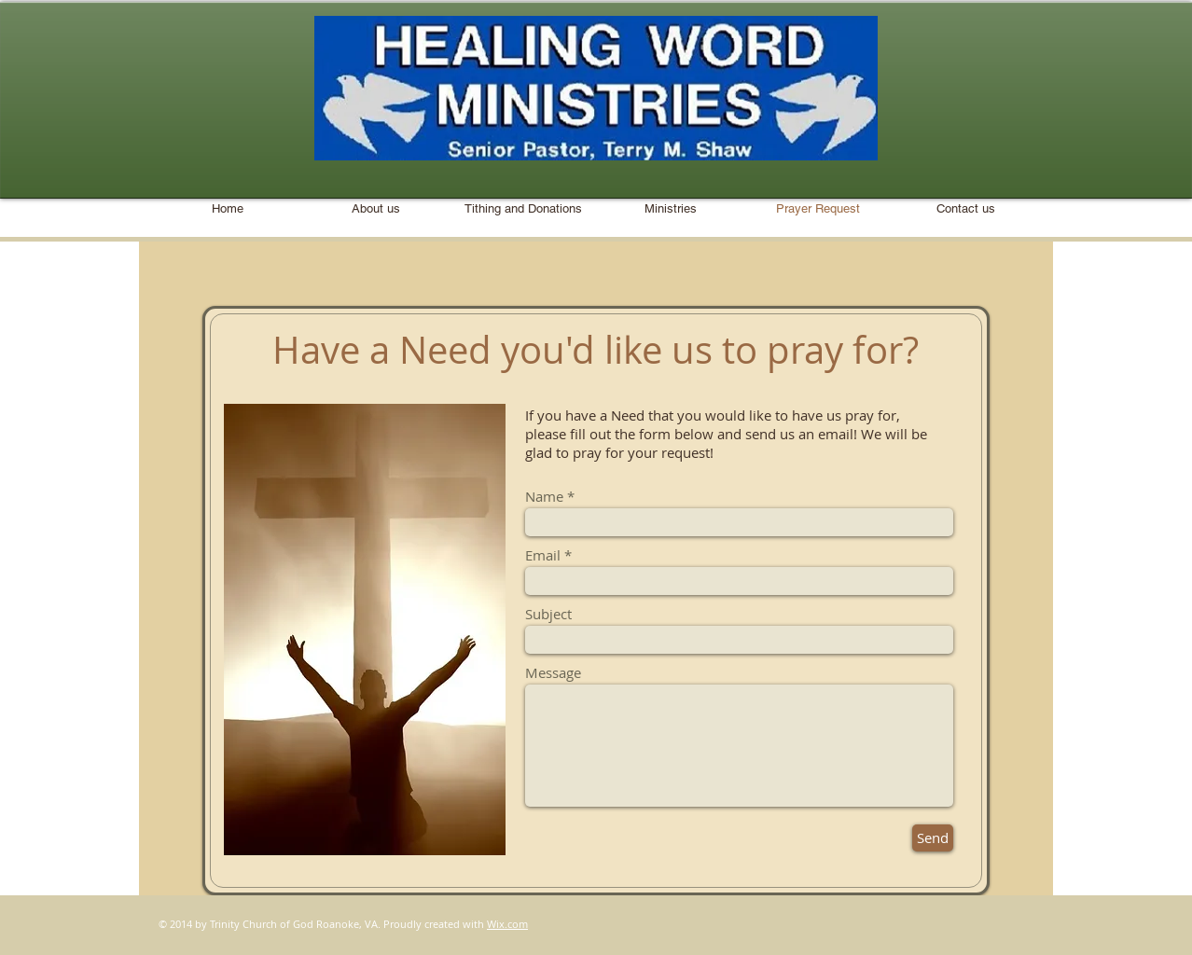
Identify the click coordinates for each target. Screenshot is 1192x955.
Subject (548, 614)
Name (544, 497)
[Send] (932, 837)
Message (553, 673)
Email (543, 555)
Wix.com (507, 924)
